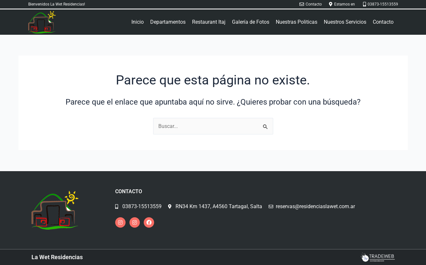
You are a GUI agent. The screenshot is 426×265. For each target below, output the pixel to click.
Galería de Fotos (250, 22)
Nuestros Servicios (345, 22)
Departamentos (168, 22)
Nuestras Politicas (296, 22)
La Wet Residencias (57, 257)
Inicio (137, 22)
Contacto (383, 22)
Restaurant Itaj (208, 22)
